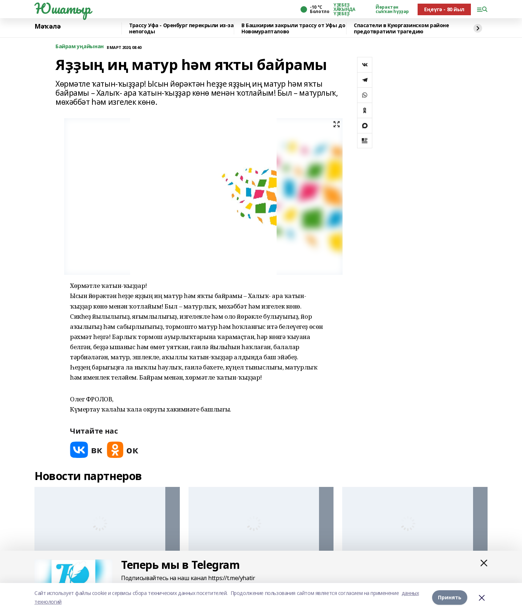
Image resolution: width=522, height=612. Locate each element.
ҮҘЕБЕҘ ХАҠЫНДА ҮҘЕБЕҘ (344, 9)
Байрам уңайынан (79, 47)
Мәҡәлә (47, 26)
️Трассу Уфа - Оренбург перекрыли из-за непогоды (181, 28)
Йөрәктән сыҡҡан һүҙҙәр (392, 9)
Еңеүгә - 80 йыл (444, 9)
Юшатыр (62, 8)
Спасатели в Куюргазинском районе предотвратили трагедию (401, 28)
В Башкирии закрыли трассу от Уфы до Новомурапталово (293, 28)
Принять (449, 597)
